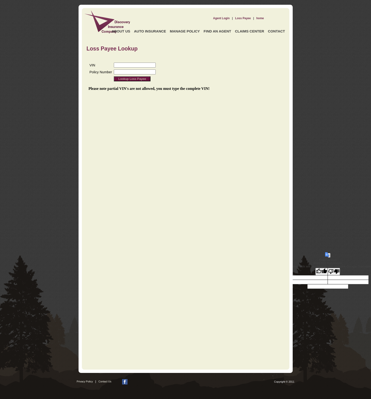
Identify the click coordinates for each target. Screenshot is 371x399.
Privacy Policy (85, 381)
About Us (121, 31)
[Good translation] (321, 271)
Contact (276, 31)
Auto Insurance (150, 31)
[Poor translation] (334, 271)
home (260, 18)
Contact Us (104, 381)
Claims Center (249, 31)
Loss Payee (243, 18)
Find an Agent (217, 31)
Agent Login (221, 18)
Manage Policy (185, 31)
